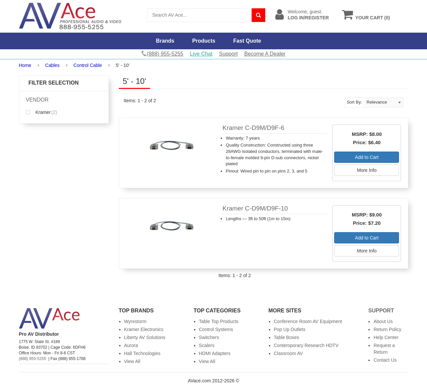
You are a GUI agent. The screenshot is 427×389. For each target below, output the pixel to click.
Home (25, 65)
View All (132, 361)
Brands (165, 41)
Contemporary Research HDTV (306, 345)
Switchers (209, 337)
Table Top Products (219, 321)
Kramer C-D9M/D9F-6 (253, 127)
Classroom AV (288, 353)
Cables (52, 65)
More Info (366, 170)
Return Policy (387, 329)
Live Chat (201, 54)
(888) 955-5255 (32, 358)
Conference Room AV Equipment (308, 321)
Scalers (207, 345)
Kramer (41, 112)
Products (203, 41)
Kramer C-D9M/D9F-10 (255, 208)
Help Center (385, 337)
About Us (383, 321)
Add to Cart (367, 157)
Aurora (131, 345)
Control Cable (88, 65)
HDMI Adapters (215, 353)
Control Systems (216, 329)
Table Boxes (286, 337)
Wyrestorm (135, 321)
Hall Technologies (142, 353)
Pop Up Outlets (290, 329)
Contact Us (384, 360)
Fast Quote (247, 41)
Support (228, 54)
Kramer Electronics (143, 329)
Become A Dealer (265, 54)
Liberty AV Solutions (144, 337)
